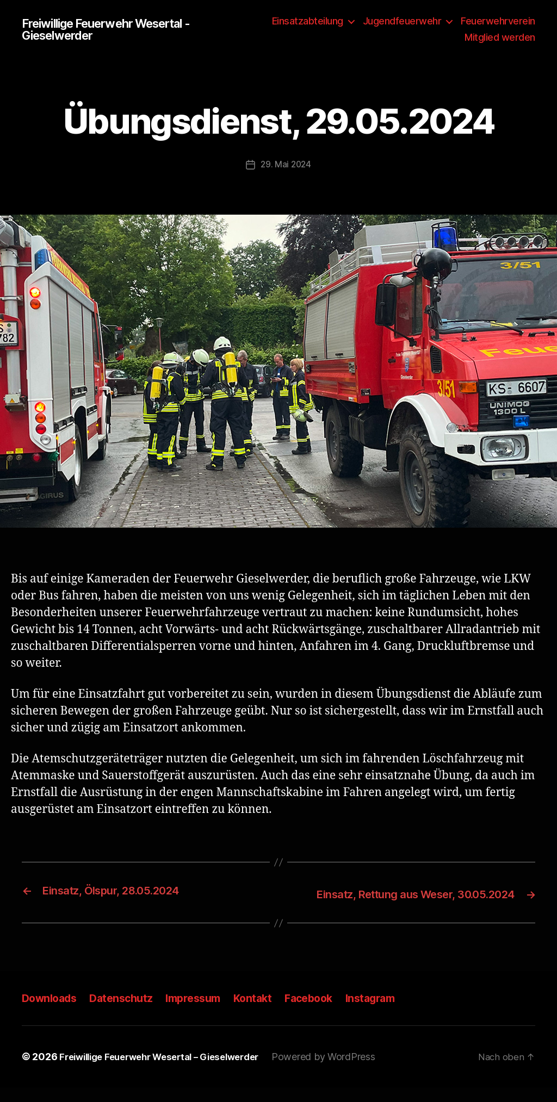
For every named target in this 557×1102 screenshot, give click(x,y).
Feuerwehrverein (498, 21)
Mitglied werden (500, 37)
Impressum (204, 1012)
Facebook (326, 1012)
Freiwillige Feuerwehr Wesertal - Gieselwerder (117, 29)
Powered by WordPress (343, 1071)
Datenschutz (128, 1012)
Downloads (52, 1012)
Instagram (392, 1012)
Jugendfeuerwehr (402, 21)
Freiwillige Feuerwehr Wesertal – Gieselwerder (168, 1071)
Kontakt (267, 1012)
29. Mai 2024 (285, 164)
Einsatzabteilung (307, 21)
